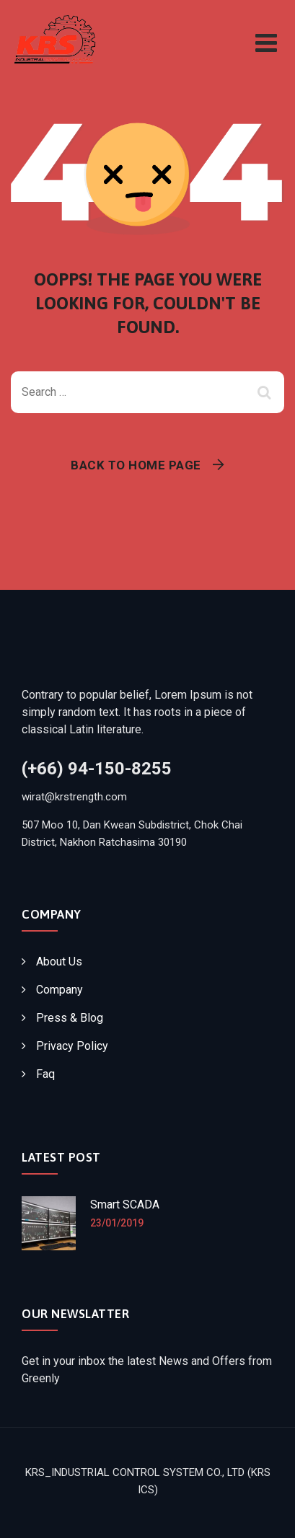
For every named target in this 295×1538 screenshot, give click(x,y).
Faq (45, 1074)
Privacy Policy (72, 1046)
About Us (59, 961)
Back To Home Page (136, 465)
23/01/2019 (117, 1223)
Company (59, 989)
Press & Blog (69, 1018)
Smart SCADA (124, 1204)
